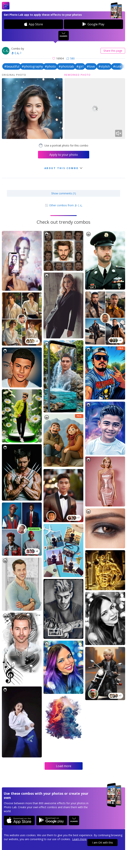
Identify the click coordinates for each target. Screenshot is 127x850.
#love (91, 66)
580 (71, 58)
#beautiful (11, 66)
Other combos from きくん (63, 205)
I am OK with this (102, 842)
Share (112, 50)
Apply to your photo (63, 155)
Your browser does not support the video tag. (94, 108)
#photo (50, 66)
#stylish (104, 66)
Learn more (79, 839)
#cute (117, 66)
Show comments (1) (63, 193)
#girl (79, 66)
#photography (32, 66)
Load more (63, 766)
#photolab (66, 66)
